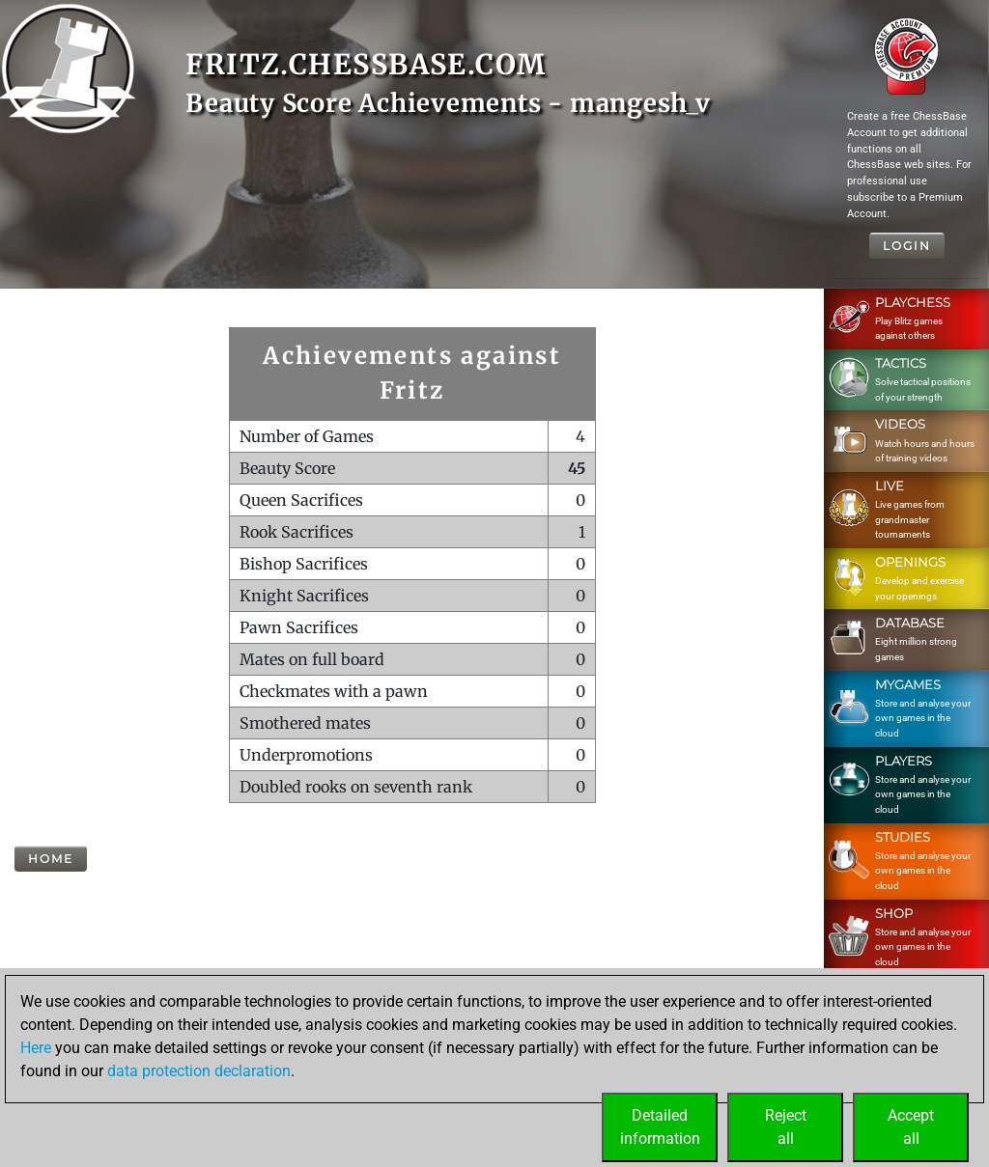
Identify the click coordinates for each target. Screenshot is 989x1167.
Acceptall (911, 1127)
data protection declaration (199, 1071)
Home (50, 858)
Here (35, 1048)
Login (907, 245)
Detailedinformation (660, 1127)
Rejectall (785, 1127)
